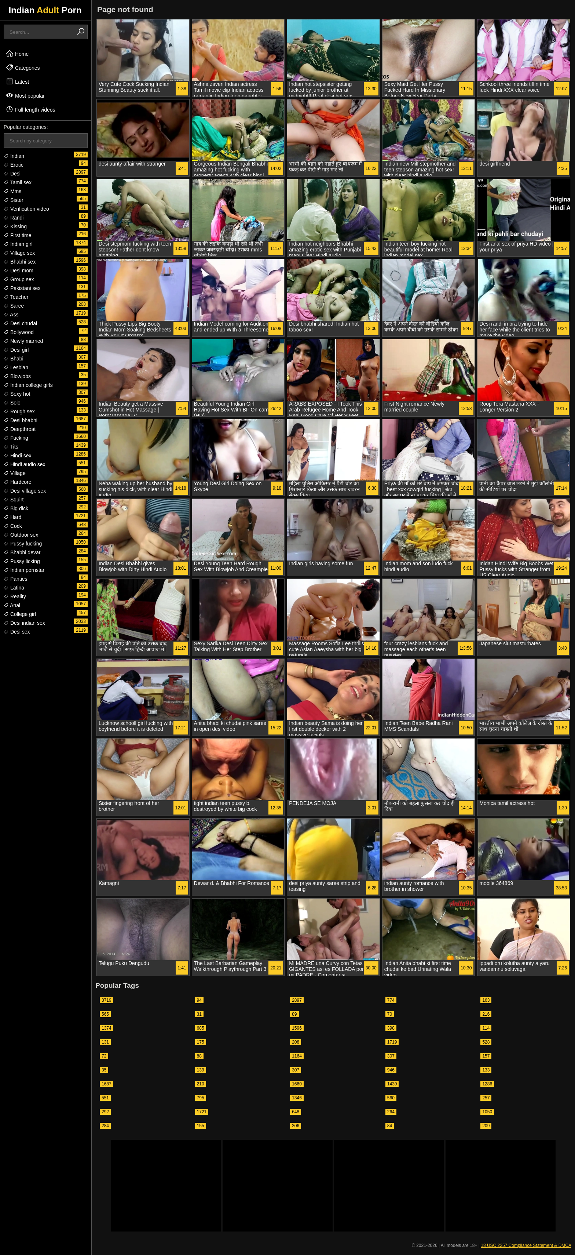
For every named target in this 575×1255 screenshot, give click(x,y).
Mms (12, 191)
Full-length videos (30, 109)
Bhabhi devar (22, 552)
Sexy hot (17, 394)
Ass (11, 315)
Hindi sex (17, 455)
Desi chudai (20, 323)
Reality (15, 596)
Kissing (15, 226)
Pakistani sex (22, 288)
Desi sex (17, 632)
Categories (23, 68)
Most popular (25, 95)
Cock (13, 526)
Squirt (13, 500)
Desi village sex (25, 491)
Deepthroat (20, 429)
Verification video (26, 209)
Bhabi (13, 359)
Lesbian (16, 367)
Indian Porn (44, 10)
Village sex (19, 253)
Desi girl (16, 350)
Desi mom (18, 270)
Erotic (13, 165)
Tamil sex (18, 182)
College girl (20, 614)
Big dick (16, 508)
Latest (17, 81)
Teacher (16, 297)
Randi (13, 218)
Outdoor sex (21, 535)
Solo (12, 403)
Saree (14, 306)
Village (15, 473)
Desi (12, 174)
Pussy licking (22, 561)
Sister (13, 200)
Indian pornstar (24, 570)
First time (17, 235)
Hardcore (17, 482)
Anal (12, 605)
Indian (14, 156)
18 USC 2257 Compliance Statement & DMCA (526, 1245)
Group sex (19, 279)
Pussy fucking (23, 544)
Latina (14, 588)
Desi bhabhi (20, 420)
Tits (11, 447)
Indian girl (18, 244)
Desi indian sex (24, 623)
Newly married (23, 341)
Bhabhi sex (20, 262)
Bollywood (19, 332)
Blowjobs (17, 376)
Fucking (16, 438)
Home (17, 54)
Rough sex (19, 411)
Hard (12, 517)
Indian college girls (28, 385)
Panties (16, 579)
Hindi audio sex (24, 464)
